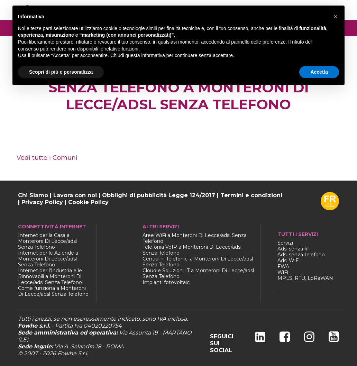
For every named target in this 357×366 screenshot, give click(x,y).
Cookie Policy (88, 202)
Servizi (285, 243)
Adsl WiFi (288, 260)
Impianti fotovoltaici (167, 282)
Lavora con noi (75, 195)
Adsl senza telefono (301, 254)
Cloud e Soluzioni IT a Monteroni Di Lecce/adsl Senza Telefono (198, 273)
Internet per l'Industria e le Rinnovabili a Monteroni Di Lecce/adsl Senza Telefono (50, 276)
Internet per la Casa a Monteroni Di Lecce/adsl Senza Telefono (47, 241)
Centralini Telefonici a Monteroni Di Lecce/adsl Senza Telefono (198, 262)
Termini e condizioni (251, 195)
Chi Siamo (33, 195)
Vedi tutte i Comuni (47, 158)
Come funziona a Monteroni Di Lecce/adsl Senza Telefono (53, 291)
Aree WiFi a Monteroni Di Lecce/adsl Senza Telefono (195, 238)
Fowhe (66, 353)
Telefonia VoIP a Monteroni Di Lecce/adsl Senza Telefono (192, 250)
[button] (335, 16)
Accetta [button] (319, 72)
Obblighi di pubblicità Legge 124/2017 (158, 195)
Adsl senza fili (293, 249)
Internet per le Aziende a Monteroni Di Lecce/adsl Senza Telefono (48, 259)
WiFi (282, 272)
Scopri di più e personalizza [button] (61, 72)
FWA (283, 266)
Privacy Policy (42, 202)
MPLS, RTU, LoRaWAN (305, 278)
